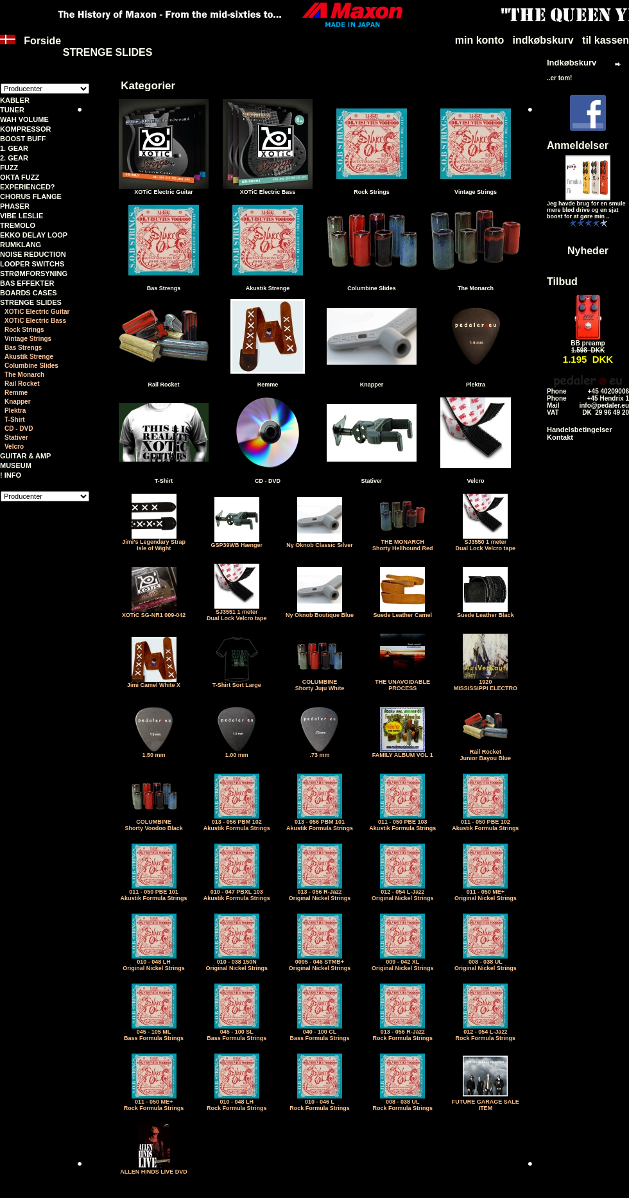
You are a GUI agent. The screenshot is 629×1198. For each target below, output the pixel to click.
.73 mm (319, 752)
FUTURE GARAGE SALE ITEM (485, 1102)
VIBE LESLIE (21, 216)
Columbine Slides (31, 365)
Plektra (15, 410)
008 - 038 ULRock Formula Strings (402, 1102)
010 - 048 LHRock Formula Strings (237, 1102)
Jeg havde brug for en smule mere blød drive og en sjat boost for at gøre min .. (586, 210)
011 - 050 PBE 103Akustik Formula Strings (402, 822)
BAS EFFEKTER (27, 283)
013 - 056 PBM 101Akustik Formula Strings (319, 822)
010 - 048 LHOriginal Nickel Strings (154, 962)
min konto (479, 40)
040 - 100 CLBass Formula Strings (319, 1032)
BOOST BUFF (23, 139)
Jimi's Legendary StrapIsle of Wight (153, 542)
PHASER (15, 206)
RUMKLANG (20, 244)
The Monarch (24, 374)
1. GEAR (14, 148)
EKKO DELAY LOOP (33, 235)
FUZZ (9, 167)
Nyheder (587, 250)
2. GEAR (14, 158)
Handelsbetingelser (579, 429)
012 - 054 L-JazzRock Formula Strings (486, 1032)
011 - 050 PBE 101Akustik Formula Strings (154, 892)
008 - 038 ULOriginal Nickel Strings (485, 962)
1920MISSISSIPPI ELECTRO (485, 682)
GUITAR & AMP (25, 456)
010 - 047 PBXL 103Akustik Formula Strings (236, 892)
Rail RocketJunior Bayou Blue (486, 752)
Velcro (14, 446)
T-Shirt (14, 419)
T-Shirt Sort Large (236, 682)
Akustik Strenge (28, 356)
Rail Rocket (21, 383)
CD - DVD (18, 428)
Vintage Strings (27, 338)
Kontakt (560, 437)
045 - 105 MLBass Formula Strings (154, 1032)
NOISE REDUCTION (33, 254)
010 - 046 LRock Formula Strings (319, 1102)
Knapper (17, 401)
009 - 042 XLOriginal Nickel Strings (403, 962)
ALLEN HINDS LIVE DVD (153, 1169)
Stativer (16, 437)
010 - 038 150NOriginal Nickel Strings (237, 962)
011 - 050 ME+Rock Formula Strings (154, 1102)
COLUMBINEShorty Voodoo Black (153, 822)
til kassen (605, 40)
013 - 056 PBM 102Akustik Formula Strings (236, 822)
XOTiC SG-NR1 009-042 (153, 612)
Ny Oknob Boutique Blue (320, 612)
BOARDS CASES (28, 293)
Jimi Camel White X (153, 682)
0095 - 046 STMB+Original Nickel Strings (320, 962)
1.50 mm (154, 752)
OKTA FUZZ (19, 177)
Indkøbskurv (571, 62)
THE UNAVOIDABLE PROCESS (402, 682)
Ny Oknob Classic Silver (319, 542)
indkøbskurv (543, 40)
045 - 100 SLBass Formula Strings (236, 1032)
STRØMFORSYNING (33, 273)
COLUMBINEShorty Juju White (320, 682)
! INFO (10, 475)
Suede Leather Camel (402, 612)
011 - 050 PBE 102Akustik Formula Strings (485, 822)
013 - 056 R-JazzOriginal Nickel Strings (320, 892)
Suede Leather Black (485, 612)
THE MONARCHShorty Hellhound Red (402, 542)
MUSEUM (15, 465)
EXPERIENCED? (27, 187)
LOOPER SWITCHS (32, 264)
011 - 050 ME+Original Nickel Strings (485, 892)
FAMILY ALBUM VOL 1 (402, 752)
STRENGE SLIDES (31, 302)
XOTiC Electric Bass (35, 320)
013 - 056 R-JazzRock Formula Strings (402, 1032)
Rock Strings (24, 329)
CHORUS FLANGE (31, 196)
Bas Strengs (23, 347)
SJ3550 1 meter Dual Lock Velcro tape (486, 542)
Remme (16, 392)
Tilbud (562, 281)
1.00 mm (236, 752)
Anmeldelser (577, 145)
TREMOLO (17, 225)
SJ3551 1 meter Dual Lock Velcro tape (237, 612)
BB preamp (588, 343)
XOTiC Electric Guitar (37, 311)
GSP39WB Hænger (237, 542)
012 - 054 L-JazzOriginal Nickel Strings (403, 892)
